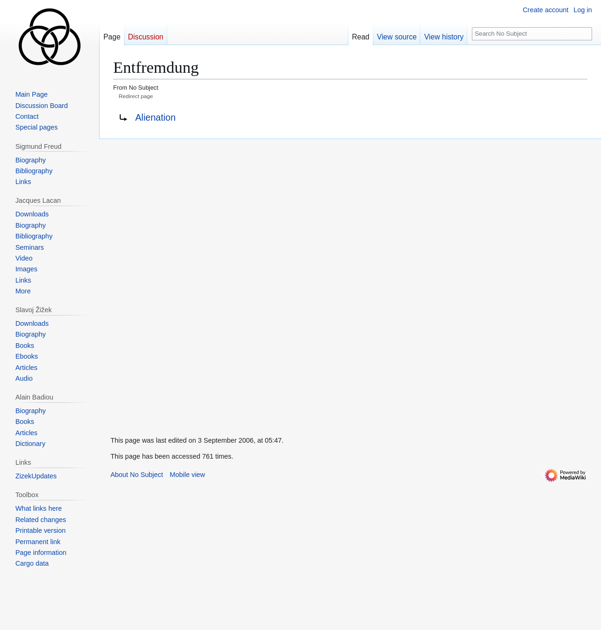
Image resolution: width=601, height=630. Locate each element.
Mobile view (187, 474)
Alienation (155, 117)
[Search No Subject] (532, 34)
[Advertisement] (169, 280)
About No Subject (136, 474)
